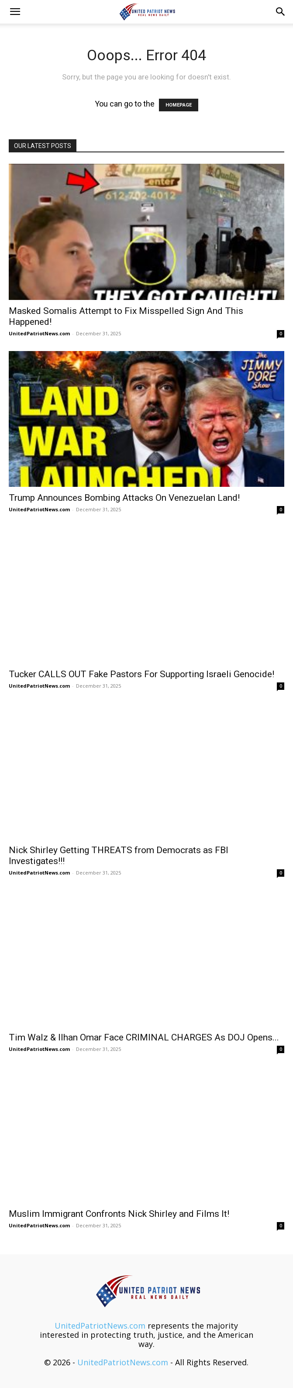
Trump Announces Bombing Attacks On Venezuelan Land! (124, 498)
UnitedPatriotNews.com (39, 333)
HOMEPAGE (178, 105)
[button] (15, 12)
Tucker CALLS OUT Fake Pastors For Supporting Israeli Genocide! (141, 674)
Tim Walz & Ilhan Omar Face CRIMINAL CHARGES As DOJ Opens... (144, 1037)
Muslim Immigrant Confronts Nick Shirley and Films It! (119, 1214)
